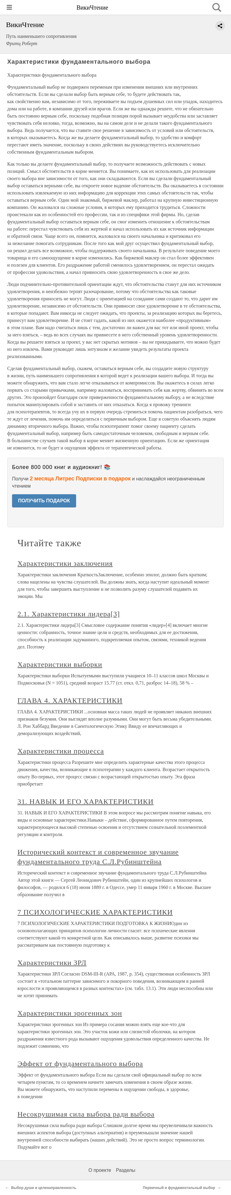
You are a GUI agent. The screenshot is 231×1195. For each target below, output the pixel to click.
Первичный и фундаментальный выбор (179, 1188)
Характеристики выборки (59, 664)
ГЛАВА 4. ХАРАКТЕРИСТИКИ (69, 700)
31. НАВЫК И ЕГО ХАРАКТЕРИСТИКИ (85, 801)
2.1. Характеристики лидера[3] (68, 614)
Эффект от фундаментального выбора (80, 1064)
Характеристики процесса (60, 751)
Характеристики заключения (65, 563)
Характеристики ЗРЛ (52, 963)
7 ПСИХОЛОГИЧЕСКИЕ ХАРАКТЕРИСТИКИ (95, 912)
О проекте (99, 1170)
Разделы (125, 1170)
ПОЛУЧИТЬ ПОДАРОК (44, 500)
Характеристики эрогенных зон (69, 1013)
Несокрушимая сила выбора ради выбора (86, 1114)
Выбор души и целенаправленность (43, 1188)
